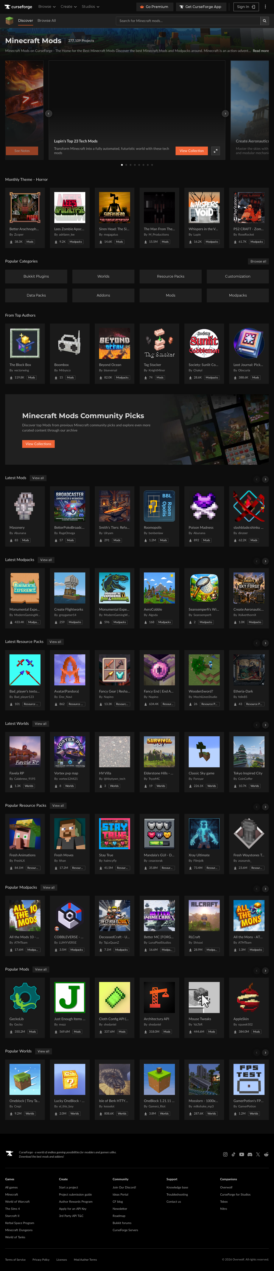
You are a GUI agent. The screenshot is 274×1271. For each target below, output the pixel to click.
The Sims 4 (12, 1208)
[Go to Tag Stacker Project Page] (159, 354)
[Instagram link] (225, 1154)
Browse (47, 7)
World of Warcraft (17, 1201)
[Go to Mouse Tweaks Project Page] (204, 1008)
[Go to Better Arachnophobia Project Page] (25, 218)
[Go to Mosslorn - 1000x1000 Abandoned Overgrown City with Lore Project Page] (204, 1090)
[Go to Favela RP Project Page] (25, 762)
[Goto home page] (18, 7)
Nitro (223, 1208)
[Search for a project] (188, 20)
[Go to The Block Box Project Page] (25, 354)
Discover (25, 21)
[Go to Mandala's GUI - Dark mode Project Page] (159, 844)
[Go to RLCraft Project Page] (204, 926)
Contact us (174, 1201)
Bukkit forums (122, 1223)
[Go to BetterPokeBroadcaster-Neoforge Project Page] (70, 516)
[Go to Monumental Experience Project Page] (25, 598)
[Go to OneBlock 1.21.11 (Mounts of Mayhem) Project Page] (159, 1090)
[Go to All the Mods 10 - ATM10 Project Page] (25, 926)
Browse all (258, 261)
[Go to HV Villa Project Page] (114, 762)
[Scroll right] (265, 479)
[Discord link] (249, 1154)
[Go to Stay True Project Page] (114, 844)
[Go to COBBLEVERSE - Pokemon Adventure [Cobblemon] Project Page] (70, 926)
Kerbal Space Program (19, 1223)
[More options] (265, 7)
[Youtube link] (241, 1154)
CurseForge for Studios (235, 1194)
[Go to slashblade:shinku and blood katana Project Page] (249, 516)
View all (38, 478)
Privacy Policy (41, 1259)
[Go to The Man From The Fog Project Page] (159, 218)
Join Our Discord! (124, 1187)
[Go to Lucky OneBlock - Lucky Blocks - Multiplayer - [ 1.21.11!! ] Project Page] (70, 1090)
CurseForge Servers (125, 1230)
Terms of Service (15, 1259)
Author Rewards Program (76, 1201)
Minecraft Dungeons (19, 1230)
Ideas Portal (120, 1194)
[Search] (264, 21)
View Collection (192, 151)
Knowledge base (177, 1187)
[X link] (258, 1154)
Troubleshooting (177, 1194)
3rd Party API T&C (71, 1216)
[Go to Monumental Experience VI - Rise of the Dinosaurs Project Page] (114, 598)
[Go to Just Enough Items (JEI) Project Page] (70, 1008)
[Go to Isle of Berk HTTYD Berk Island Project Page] (114, 1090)
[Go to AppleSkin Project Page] (249, 1008)
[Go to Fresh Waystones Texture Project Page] (249, 844)
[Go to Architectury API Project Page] (159, 1008)
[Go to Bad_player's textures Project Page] (25, 680)
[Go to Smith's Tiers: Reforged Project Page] (114, 516)
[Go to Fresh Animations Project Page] (25, 844)
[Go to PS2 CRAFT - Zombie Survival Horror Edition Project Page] (249, 218)
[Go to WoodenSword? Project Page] (204, 680)
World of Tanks (15, 1237)
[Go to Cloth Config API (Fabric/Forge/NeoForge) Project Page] (114, 1008)
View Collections (38, 444)
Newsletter (120, 1208)
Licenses (61, 1259)
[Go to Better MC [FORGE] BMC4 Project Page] (159, 926)
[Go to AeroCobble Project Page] (159, 598)
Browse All (46, 21)
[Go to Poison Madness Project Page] (204, 516)
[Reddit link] (266, 1154)
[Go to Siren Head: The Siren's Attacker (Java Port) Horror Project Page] (114, 218)
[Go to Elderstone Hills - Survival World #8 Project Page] (159, 762)
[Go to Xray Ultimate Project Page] (204, 844)
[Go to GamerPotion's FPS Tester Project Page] (249, 1090)
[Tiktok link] (233, 1154)
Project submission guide (75, 1194)
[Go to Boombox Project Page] (70, 354)
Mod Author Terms (85, 1259)
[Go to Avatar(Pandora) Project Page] (70, 680)
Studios (91, 7)
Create (69, 7)
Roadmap (119, 1216)
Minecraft (11, 1194)
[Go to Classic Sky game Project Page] (204, 762)
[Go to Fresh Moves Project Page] (70, 844)
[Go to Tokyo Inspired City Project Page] (249, 762)
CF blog (118, 1201)
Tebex (224, 1201)
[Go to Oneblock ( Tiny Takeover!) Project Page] (25, 1090)
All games (11, 1187)
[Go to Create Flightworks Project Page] (70, 598)
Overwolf (226, 1187)
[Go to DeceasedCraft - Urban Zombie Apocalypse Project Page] (114, 926)
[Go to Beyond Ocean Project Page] (114, 354)
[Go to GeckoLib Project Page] (25, 1008)
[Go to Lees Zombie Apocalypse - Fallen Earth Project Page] (70, 218)
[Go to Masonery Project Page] (25, 516)
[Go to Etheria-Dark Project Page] (249, 680)
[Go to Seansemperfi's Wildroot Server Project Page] (204, 598)
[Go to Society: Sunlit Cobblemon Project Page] (204, 354)
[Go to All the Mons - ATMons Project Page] (249, 926)
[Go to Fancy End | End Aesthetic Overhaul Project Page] (159, 680)
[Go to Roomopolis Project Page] (159, 516)
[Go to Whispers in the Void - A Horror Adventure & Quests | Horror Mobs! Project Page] (204, 218)
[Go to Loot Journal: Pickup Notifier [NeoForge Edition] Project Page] (249, 354)
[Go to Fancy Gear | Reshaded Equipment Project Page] (114, 680)
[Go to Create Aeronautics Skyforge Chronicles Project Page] (249, 598)
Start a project (68, 1187)
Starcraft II (12, 1216)
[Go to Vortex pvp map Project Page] (70, 762)
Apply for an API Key (72, 1208)
